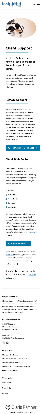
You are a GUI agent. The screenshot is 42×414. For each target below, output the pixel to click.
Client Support (7, 382)
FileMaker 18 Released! (10, 370)
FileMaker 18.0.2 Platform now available (16, 367)
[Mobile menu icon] (38, 4)
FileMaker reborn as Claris (11, 363)
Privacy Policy (7, 388)
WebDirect (10, 255)
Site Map (5, 393)
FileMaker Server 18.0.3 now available (15, 359)
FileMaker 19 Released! (10, 355)
